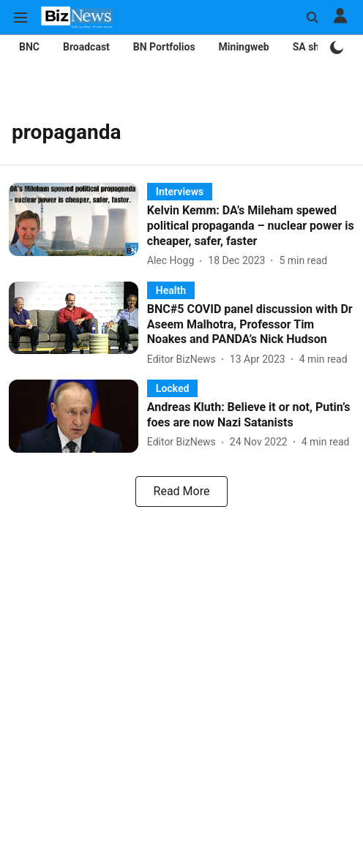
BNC (29, 47)
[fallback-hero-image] (78, 226)
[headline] (250, 226)
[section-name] (179, 191)
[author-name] (173, 260)
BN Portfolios (164, 47)
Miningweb (244, 47)
